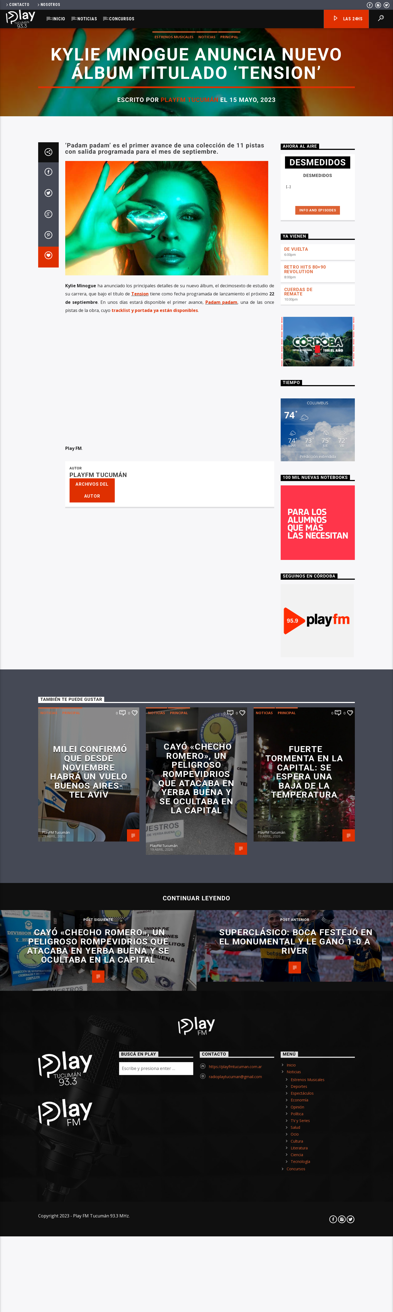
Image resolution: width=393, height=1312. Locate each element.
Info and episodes (317, 866)
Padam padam (221, 958)
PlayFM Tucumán (189, 401)
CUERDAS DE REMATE (298, 947)
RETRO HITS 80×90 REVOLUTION (305, 925)
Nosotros (48, 4)
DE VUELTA (296, 904)
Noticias (87, 18)
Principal (229, 338)
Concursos (121, 18)
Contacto (17, 4)
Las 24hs (348, 19)
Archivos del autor (92, 1146)
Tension (140, 950)
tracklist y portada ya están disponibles (155, 966)
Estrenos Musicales (174, 338)
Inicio (59, 18)
